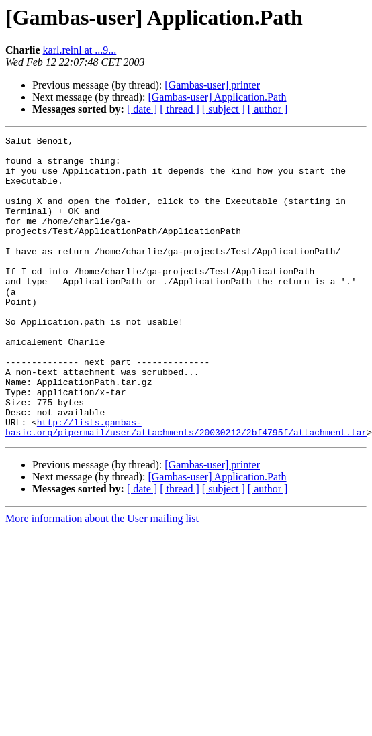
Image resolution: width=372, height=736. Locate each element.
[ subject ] (223, 109)
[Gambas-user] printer (212, 85)
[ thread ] (179, 109)
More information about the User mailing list (102, 578)
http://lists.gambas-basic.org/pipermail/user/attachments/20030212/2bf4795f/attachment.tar (186, 486)
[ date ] (142, 109)
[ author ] (268, 109)
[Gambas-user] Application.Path (217, 97)
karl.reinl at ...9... (80, 50)
